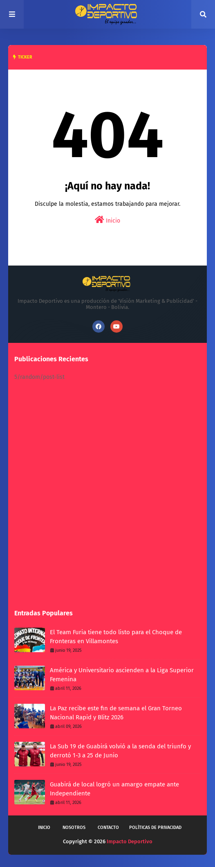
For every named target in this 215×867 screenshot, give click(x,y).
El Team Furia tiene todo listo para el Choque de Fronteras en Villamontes (116, 636)
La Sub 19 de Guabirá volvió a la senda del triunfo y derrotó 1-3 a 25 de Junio (120, 751)
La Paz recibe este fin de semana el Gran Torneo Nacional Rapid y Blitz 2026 (116, 713)
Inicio (107, 220)
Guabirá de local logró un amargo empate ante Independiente (114, 789)
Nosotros (74, 827)
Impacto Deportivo (129, 841)
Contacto (108, 827)
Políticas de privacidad (155, 827)
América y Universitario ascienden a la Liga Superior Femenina (122, 675)
